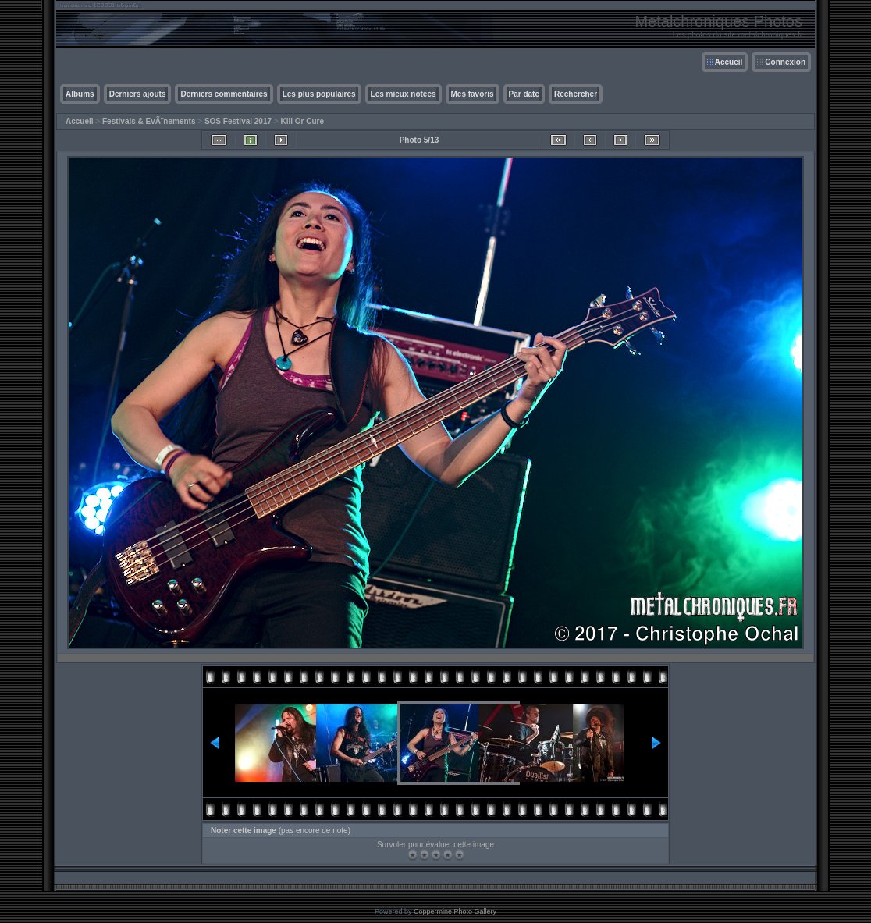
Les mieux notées (403, 94)
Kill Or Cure (302, 121)
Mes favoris (472, 94)
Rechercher (575, 94)
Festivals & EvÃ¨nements (149, 121)
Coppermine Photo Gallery (455, 911)
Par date (524, 94)
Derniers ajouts (137, 94)
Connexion (785, 62)
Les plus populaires (319, 94)
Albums (80, 94)
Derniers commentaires (223, 94)
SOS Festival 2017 (238, 121)
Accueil (729, 62)
